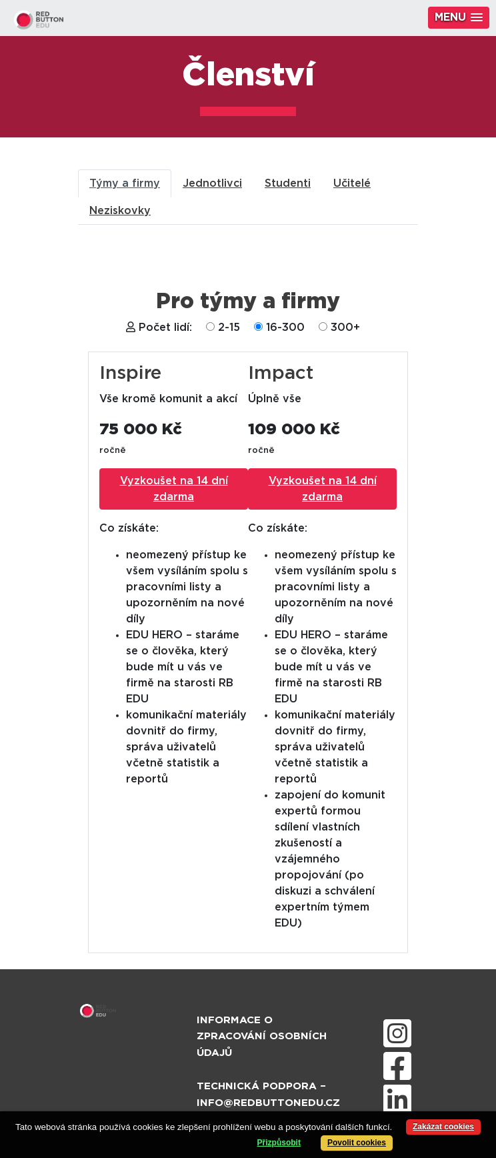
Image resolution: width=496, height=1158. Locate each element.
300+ (345, 327)
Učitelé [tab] (352, 183)
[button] (458, 18)
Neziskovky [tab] (120, 210)
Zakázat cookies (443, 1126)
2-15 (229, 327)
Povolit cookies (356, 1142)
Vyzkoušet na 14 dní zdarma (174, 489)
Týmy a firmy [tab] (124, 183)
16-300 (285, 327)
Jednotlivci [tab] (212, 183)
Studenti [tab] (288, 183)
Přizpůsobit (279, 1142)
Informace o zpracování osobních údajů (262, 1037)
